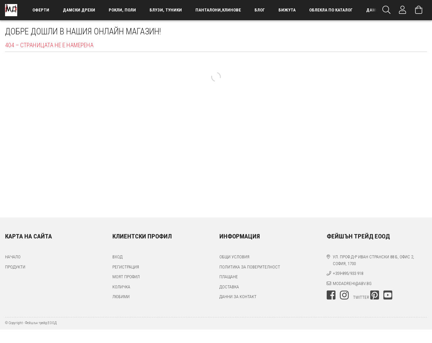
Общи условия (234, 256)
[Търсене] (386, 10)
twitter (361, 297)
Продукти (15, 266)
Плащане (228, 276)
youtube (387, 295)
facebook (331, 295)
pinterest (374, 295)
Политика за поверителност (249, 266)
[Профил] (403, 10)
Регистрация (125, 266)
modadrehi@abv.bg (352, 283)
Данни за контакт (237, 296)
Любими (121, 296)
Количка (121, 286)
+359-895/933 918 (348, 273)
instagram (344, 295)
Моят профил (126, 276)
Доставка (229, 286)
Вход (117, 256)
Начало (13, 256)
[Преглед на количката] (419, 10)
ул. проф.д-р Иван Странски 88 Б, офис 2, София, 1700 (373, 260)
